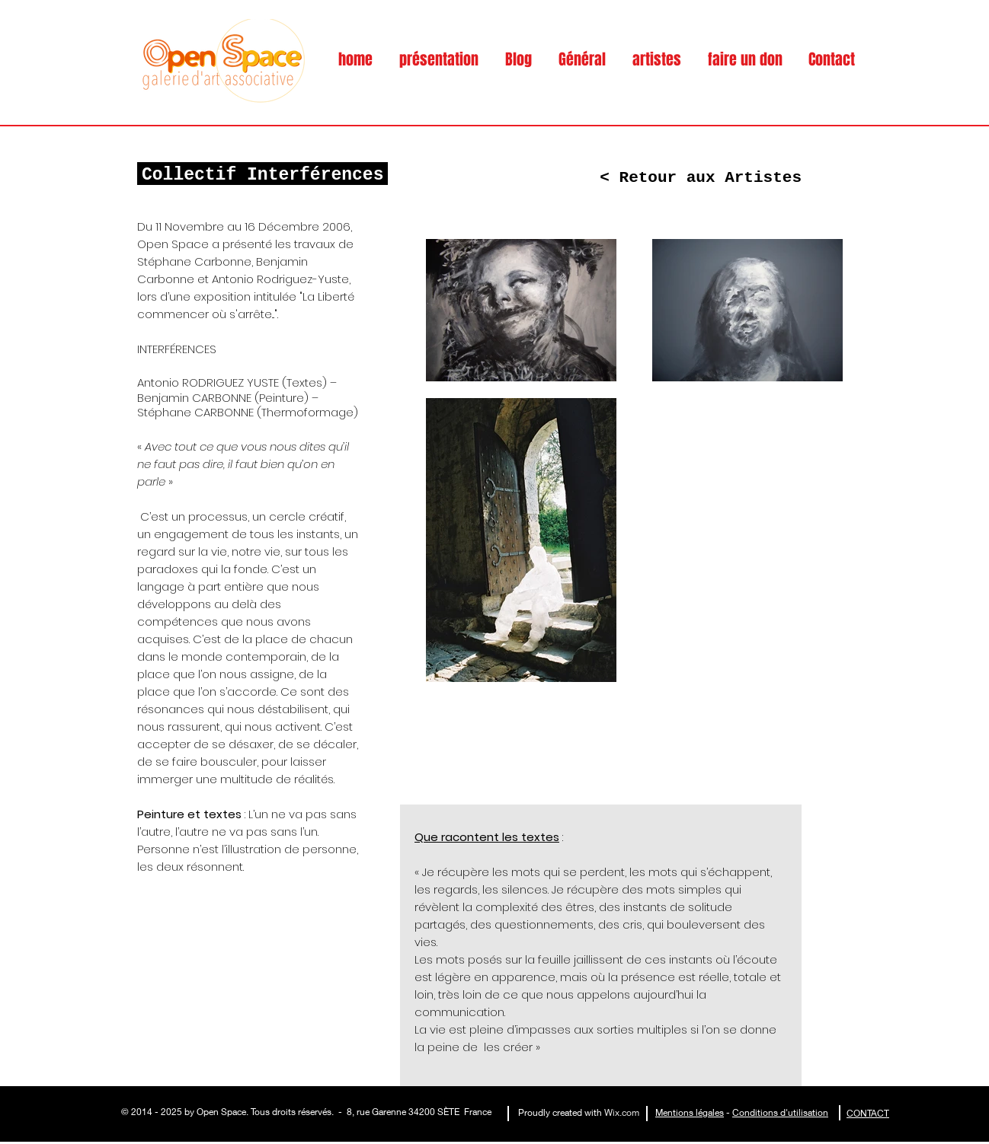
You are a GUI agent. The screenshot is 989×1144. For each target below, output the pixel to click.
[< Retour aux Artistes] (701, 178)
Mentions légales (689, 1112)
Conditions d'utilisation (780, 1112)
